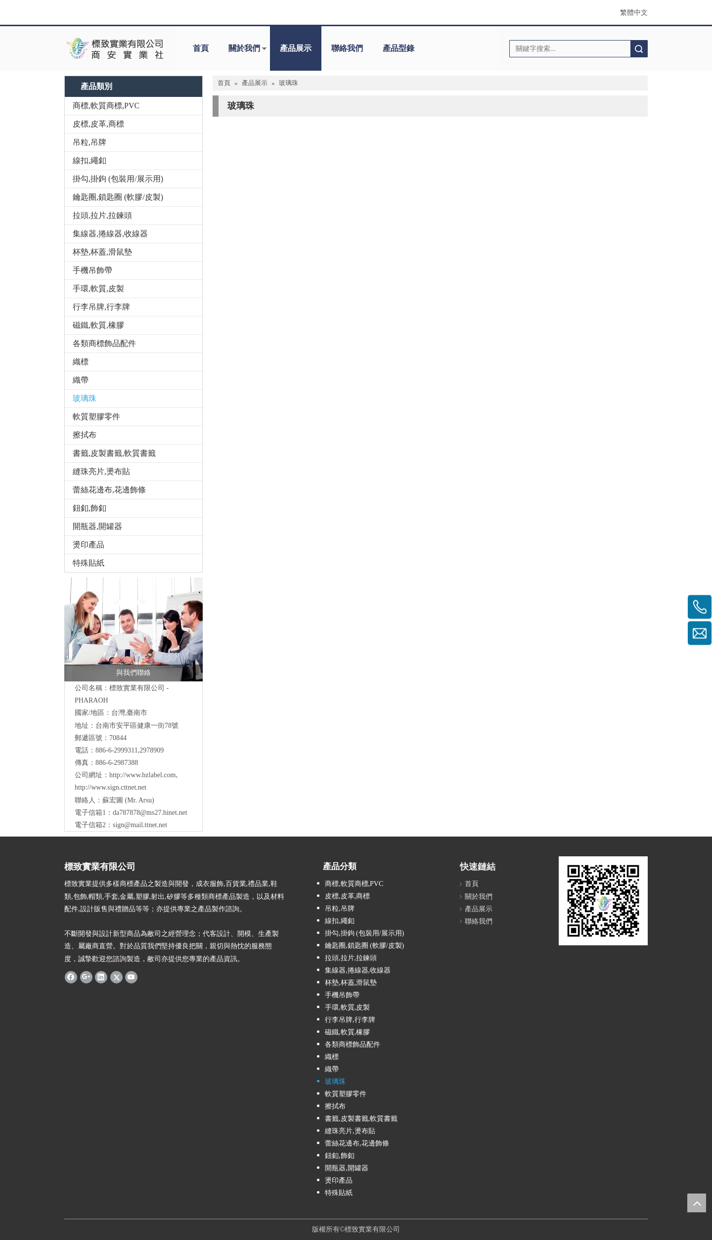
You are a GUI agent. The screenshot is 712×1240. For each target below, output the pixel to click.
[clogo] (115, 48)
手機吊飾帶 (92, 270)
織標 (81, 361)
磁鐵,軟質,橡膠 (98, 325)
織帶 (81, 380)
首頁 (201, 48)
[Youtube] (131, 977)
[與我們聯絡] (133, 629)
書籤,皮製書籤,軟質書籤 (114, 453)
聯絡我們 (347, 48)
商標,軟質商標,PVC (106, 105)
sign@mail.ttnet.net (140, 825)
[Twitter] (116, 977)
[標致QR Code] (603, 900)
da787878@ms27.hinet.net (150, 812)
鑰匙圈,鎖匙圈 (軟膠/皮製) (118, 197)
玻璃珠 (84, 398)
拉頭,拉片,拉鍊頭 (102, 215)
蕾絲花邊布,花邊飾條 (109, 490)
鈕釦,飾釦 (89, 508)
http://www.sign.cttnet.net (110, 787)
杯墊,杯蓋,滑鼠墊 (102, 252)
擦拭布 (84, 435)
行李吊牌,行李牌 (101, 307)
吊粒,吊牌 (89, 142)
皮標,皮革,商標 (98, 124)
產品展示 (296, 48)
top (696, 1203)
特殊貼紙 (88, 563)
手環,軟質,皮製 (98, 288)
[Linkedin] (101, 977)
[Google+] (86, 977)
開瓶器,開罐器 (97, 526)
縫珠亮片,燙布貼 (101, 471)
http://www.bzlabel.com (142, 775)
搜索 (638, 49)
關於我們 (244, 48)
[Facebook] (71, 977)
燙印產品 (88, 544)
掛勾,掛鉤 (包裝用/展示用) (118, 179)
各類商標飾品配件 (104, 343)
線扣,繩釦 (89, 160)
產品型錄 (398, 48)
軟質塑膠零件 (96, 416)
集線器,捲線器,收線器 (110, 233)
